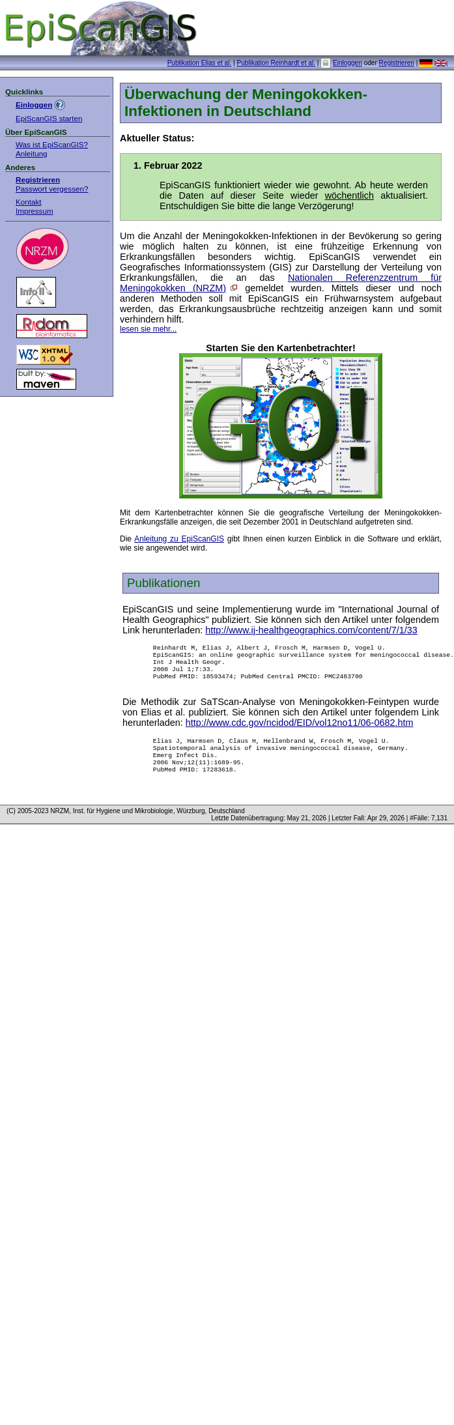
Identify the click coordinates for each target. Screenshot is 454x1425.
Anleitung (32, 153)
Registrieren (396, 62)
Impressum (34, 211)
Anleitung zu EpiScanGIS (179, 538)
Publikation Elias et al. (199, 62)
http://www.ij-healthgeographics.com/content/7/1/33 (311, 630)
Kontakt (29, 201)
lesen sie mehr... (148, 329)
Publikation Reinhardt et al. (275, 62)
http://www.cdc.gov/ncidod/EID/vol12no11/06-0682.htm (300, 730)
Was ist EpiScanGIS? (52, 144)
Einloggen (347, 62)
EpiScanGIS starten (49, 118)
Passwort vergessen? (52, 188)
